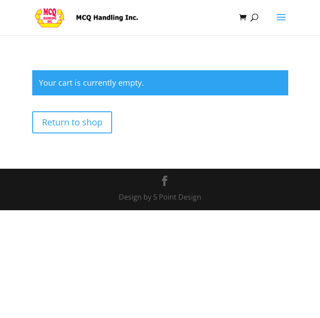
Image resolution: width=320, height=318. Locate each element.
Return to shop (72, 122)
